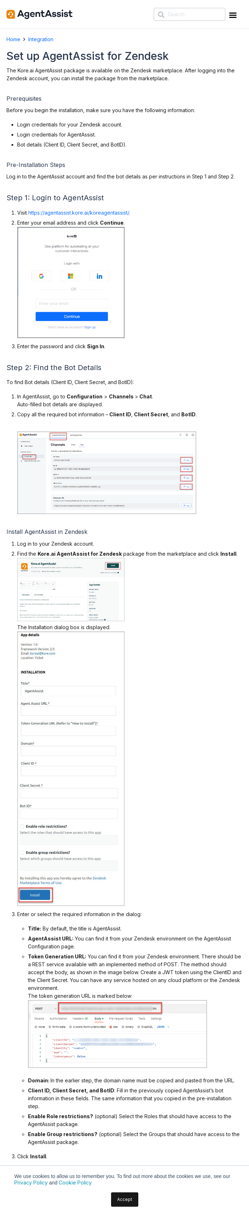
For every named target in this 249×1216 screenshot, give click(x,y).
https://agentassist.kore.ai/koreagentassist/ (78, 213)
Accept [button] (124, 1199)
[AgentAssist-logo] (39, 14)
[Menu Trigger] (232, 16)
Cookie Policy (75, 1182)
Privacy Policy (31, 1182)
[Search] (189, 14)
